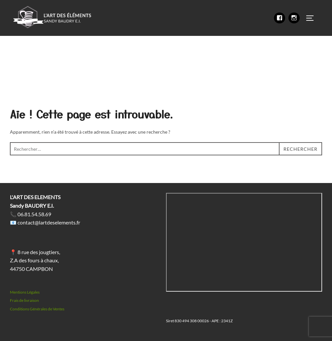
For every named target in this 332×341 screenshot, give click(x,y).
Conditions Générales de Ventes (37, 308)
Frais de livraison (24, 300)
